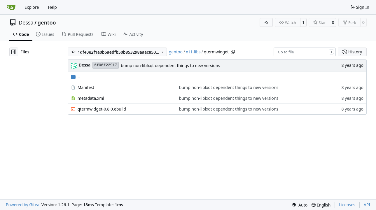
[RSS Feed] (266, 22)
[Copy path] (233, 52)
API (367, 204)
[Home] (11, 7)
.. (75, 76)
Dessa (26, 22)
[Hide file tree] (13, 52)
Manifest (86, 87)
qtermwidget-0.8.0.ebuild (102, 109)
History (352, 52)
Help (52, 7)
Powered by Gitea (22, 204)
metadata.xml (91, 98)
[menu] (299, 205)
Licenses (347, 204)
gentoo (47, 22)
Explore (32, 7)
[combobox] (305, 52)
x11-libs (193, 52)
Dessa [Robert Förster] (84, 65)
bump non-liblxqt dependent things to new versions (170, 65)
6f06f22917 (105, 65)
